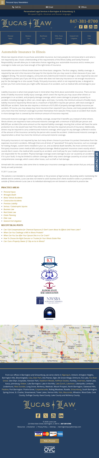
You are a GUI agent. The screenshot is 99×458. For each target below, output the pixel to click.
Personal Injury (10, 37)
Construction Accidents (13, 200)
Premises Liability (10, 203)
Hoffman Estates (62, 380)
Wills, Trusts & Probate (59, 37)
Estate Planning (10, 215)
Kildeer (23, 383)
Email (49, 7)
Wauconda (67, 392)
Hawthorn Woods (46, 380)
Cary (30, 378)
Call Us (16, 7)
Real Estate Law (43, 37)
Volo (60, 392)
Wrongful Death (10, 195)
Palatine (5, 389)
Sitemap (53, 427)
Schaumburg (76, 389)
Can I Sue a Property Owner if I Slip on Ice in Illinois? (24, 241)
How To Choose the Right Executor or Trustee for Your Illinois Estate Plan (32, 238)
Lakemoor (70, 383)
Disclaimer (31, 427)
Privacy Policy (42, 427)
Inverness (81, 380)
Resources (21, 427)
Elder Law (89, 37)
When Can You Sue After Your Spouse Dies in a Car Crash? (26, 235)
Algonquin (66, 375)
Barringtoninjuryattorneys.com (69, 427)
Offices (82, 7)
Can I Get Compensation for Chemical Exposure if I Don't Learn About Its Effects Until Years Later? (42, 229)
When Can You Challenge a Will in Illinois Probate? (23, 232)
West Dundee (20, 386)
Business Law (28, 37)
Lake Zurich (60, 383)
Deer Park (37, 378)
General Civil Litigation (74, 37)
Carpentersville (41, 389)
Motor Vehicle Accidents (13, 197)
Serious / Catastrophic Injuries (15, 206)
